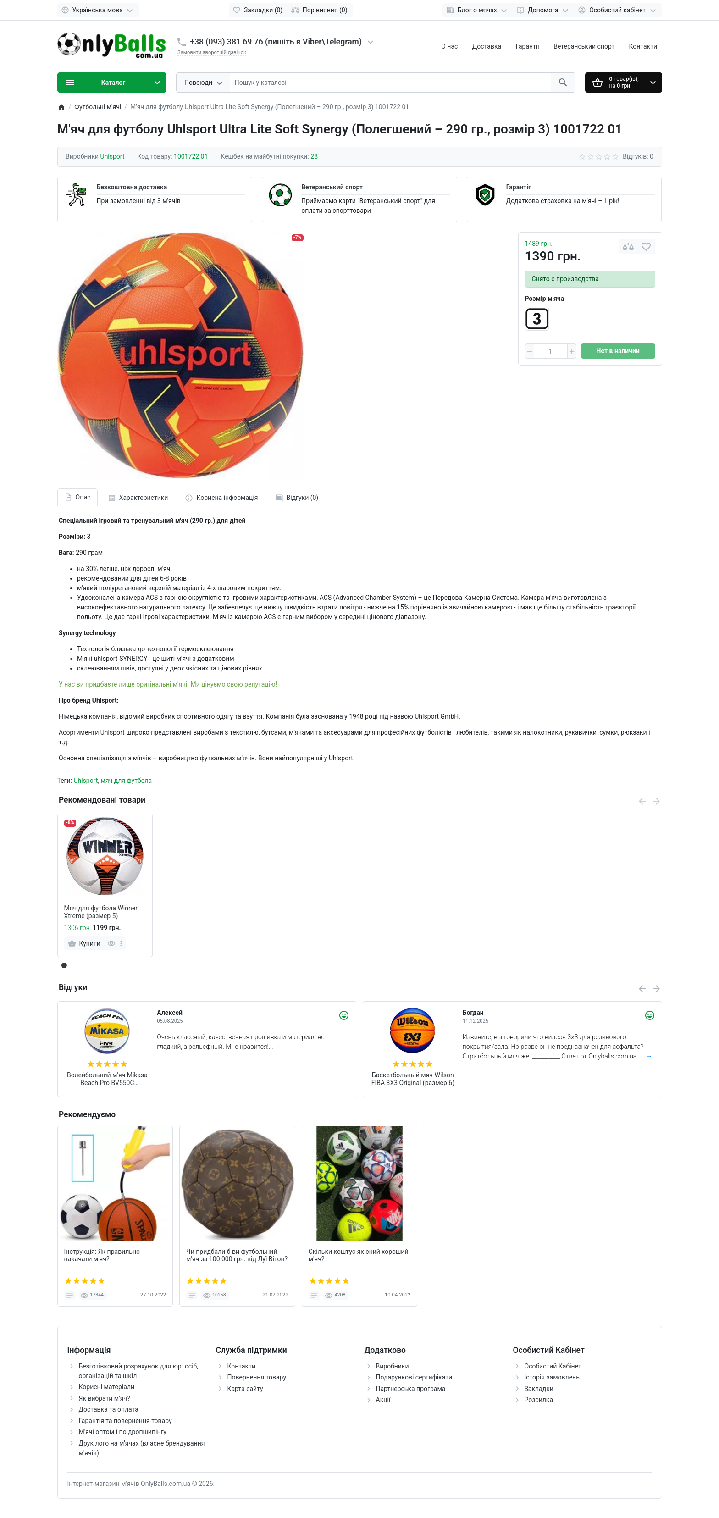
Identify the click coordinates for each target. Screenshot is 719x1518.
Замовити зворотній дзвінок (211, 52)
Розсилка (539, 1399)
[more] (121, 943)
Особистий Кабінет (553, 1366)
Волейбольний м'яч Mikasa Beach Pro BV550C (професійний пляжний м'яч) (107, 1079)
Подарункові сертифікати (414, 1377)
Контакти (643, 46)
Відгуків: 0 (638, 156)
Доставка (486, 46)
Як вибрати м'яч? (104, 1398)
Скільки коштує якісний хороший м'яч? (359, 1255)
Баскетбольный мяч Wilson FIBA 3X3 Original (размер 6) (412, 1078)
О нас (449, 46)
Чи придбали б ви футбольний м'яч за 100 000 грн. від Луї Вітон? (237, 1255)
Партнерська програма (411, 1388)
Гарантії (527, 46)
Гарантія (519, 187)
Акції (383, 1399)
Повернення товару (257, 1377)
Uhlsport (85, 780)
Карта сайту (245, 1388)
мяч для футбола (126, 780)
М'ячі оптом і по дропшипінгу (122, 1431)
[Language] (98, 10)
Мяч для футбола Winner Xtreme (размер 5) (101, 912)
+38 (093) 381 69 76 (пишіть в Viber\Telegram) (276, 41)
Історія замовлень (552, 1377)
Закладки (539, 1388)
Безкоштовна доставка (132, 187)
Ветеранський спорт (583, 46)
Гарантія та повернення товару (125, 1420)
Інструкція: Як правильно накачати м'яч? (102, 1255)
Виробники (392, 1366)
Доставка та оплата (108, 1409)
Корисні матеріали (107, 1387)
